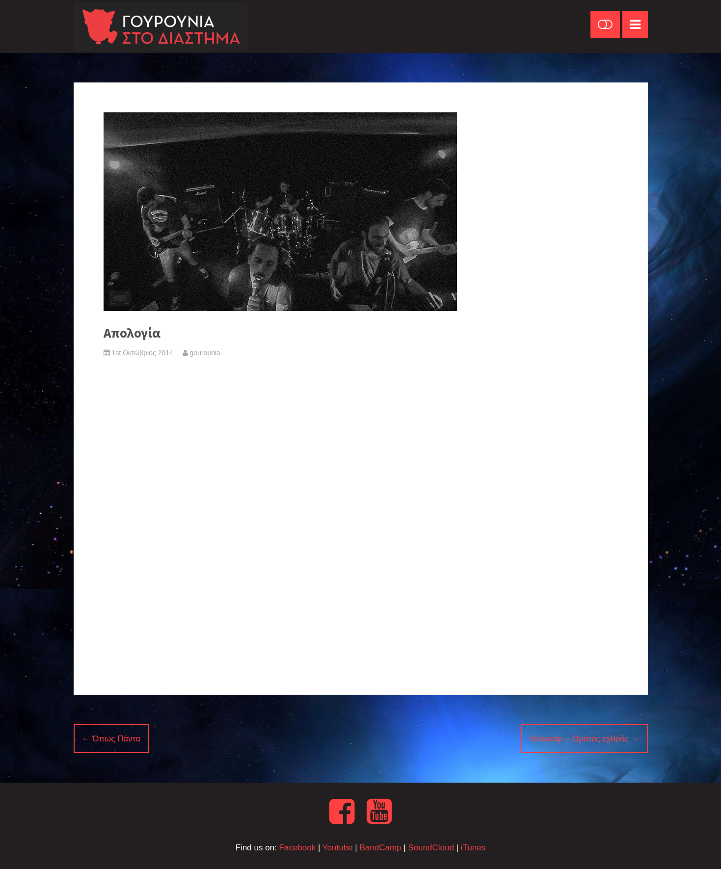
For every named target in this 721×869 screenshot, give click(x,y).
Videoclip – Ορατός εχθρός (584, 738)
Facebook (297, 847)
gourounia (201, 353)
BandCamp (380, 847)
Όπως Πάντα (111, 738)
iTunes (473, 847)
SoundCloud (431, 847)
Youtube (337, 847)
